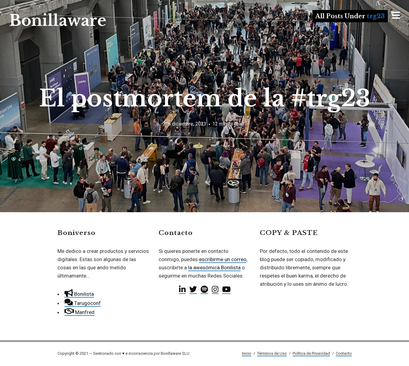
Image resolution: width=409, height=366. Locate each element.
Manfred (79, 312)
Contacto (344, 353)
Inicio (246, 353)
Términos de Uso (272, 353)
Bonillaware (57, 20)
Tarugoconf (82, 303)
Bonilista (79, 294)
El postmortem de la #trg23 (204, 98)
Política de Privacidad (311, 353)
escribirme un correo (222, 259)
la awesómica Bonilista (214, 267)
